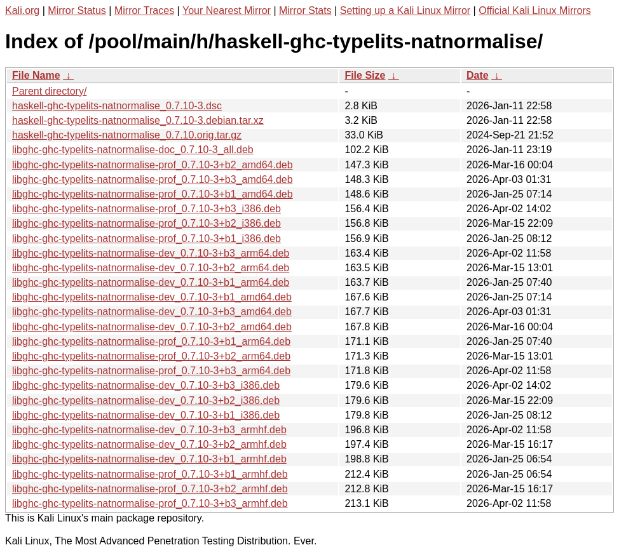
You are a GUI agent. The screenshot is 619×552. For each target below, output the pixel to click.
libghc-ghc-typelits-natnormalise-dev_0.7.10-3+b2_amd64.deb (152, 326)
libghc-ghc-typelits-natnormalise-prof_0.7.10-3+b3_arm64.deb (151, 370)
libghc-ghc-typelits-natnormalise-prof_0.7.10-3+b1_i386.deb (146, 238)
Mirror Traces (144, 10)
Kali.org (22, 10)
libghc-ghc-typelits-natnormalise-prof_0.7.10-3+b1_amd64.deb (152, 194)
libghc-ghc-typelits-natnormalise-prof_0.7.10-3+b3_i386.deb (146, 208)
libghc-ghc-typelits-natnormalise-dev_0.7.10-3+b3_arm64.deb (150, 253)
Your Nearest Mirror (226, 10)
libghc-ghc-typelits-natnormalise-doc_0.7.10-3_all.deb (133, 149)
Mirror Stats (305, 10)
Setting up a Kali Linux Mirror (405, 10)
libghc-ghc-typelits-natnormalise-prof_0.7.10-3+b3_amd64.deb (152, 179)
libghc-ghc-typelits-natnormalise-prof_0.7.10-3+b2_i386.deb (146, 223)
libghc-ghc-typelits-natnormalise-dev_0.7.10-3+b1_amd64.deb (152, 297)
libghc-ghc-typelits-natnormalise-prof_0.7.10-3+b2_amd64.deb (152, 164)
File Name (36, 75)
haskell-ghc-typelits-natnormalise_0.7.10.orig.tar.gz (126, 135)
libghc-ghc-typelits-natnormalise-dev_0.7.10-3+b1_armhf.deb (149, 459)
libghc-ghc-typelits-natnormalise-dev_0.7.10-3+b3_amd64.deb (152, 311)
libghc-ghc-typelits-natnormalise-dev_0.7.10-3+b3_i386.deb (146, 385)
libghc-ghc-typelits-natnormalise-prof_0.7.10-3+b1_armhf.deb (150, 474)
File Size (364, 75)
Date (477, 75)
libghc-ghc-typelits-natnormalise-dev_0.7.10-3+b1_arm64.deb (150, 282)
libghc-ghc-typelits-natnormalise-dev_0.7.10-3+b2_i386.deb (146, 400)
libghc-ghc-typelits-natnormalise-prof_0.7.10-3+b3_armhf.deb (150, 503)
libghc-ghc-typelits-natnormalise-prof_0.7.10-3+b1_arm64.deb (151, 341)
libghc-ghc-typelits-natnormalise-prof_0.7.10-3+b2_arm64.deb (151, 356)
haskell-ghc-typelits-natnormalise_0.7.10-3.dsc (117, 105)
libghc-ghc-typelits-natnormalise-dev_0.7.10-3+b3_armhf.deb (149, 429)
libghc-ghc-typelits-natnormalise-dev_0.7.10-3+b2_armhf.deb (149, 444)
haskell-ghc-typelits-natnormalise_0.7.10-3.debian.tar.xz (138, 120)
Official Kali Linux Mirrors (535, 10)
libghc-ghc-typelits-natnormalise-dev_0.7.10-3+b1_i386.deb (146, 415)
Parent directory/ (49, 91)
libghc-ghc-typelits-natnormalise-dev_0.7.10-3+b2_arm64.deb (150, 267)
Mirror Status (77, 10)
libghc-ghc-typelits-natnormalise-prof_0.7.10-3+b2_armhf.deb (150, 488)
